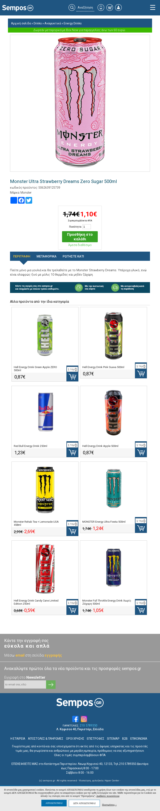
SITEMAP (113, 738)
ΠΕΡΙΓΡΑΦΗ (21, 256)
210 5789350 (88, 725)
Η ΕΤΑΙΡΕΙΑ (17, 738)
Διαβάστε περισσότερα (107, 796)
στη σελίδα (43, 655)
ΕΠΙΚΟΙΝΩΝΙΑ (138, 738)
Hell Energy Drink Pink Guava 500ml (103, 367)
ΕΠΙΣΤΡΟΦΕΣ (95, 738)
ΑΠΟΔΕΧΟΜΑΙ (54, 803)
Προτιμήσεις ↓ (109, 804)
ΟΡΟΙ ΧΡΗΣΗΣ (75, 738)
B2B (125, 738)
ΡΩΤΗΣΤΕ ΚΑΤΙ (73, 256)
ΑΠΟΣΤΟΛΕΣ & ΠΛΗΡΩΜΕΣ (45, 738)
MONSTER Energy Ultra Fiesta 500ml (104, 521)
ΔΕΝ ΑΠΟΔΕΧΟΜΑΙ (84, 803)
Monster (26, 192)
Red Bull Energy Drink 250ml (30, 446)
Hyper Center (112, 780)
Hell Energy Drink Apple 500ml (100, 446)
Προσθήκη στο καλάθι (80, 236)
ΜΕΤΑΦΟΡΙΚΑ (46, 256)
